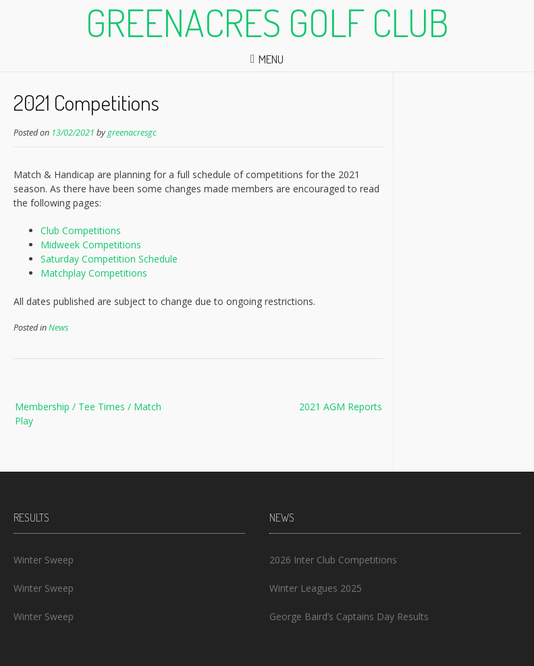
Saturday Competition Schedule (109, 258)
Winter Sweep (44, 559)
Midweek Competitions (91, 244)
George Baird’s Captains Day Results (349, 616)
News (58, 327)
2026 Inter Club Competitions (333, 559)
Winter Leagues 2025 (315, 588)
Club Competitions (81, 230)
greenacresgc (132, 132)
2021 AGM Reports (340, 406)
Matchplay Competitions (94, 273)
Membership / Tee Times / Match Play (88, 413)
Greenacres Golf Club (267, 22)
